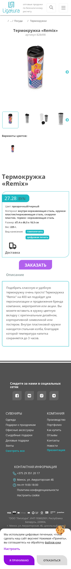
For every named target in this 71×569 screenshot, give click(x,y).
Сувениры (14, 413)
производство (56, 419)
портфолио (54, 424)
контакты (53, 440)
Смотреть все (15, 450)
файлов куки (53, 542)
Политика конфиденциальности (38, 490)
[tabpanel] (35, 72)
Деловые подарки (17, 440)
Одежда (11, 419)
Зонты (10, 445)
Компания (55, 413)
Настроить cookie (28, 495)
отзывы (52, 435)
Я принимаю (19, 560)
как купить (54, 430)
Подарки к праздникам (21, 424)
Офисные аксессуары (20, 430)
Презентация (56, 450)
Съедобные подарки (19, 435)
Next (67, 72)
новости (52, 445)
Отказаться (51, 560)
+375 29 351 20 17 (28, 473)
